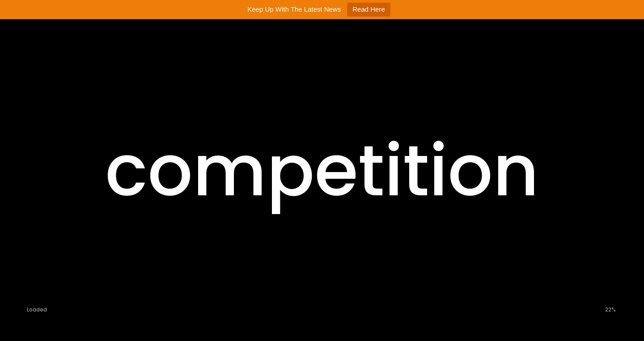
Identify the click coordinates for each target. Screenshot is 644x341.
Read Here (368, 9)
